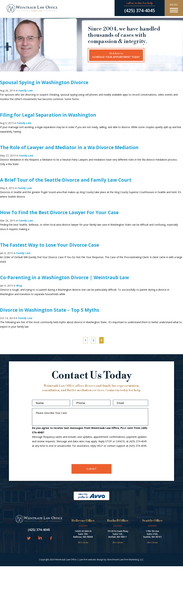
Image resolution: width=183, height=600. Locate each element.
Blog (19, 285)
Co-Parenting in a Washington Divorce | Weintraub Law (64, 277)
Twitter (29, 538)
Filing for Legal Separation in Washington (48, 115)
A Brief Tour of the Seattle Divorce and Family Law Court (65, 180)
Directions (83, 542)
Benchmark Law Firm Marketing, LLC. (125, 559)
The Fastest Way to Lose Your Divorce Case (49, 245)
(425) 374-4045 (139, 10)
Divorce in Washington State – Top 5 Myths (49, 310)
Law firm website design (91, 559)
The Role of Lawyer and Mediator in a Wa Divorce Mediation (69, 147)
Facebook (50, 538)
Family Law (26, 90)
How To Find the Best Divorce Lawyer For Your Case (59, 212)
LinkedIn (40, 538)
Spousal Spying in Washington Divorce (44, 82)
